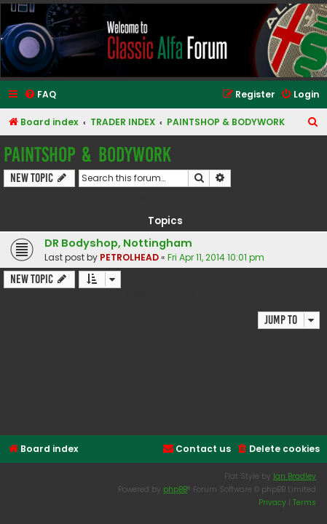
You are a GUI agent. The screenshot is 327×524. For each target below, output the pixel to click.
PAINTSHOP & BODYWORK (87, 154)
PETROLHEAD (129, 257)
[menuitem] (40, 95)
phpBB (175, 489)
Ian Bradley (294, 476)
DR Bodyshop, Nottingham (118, 243)
